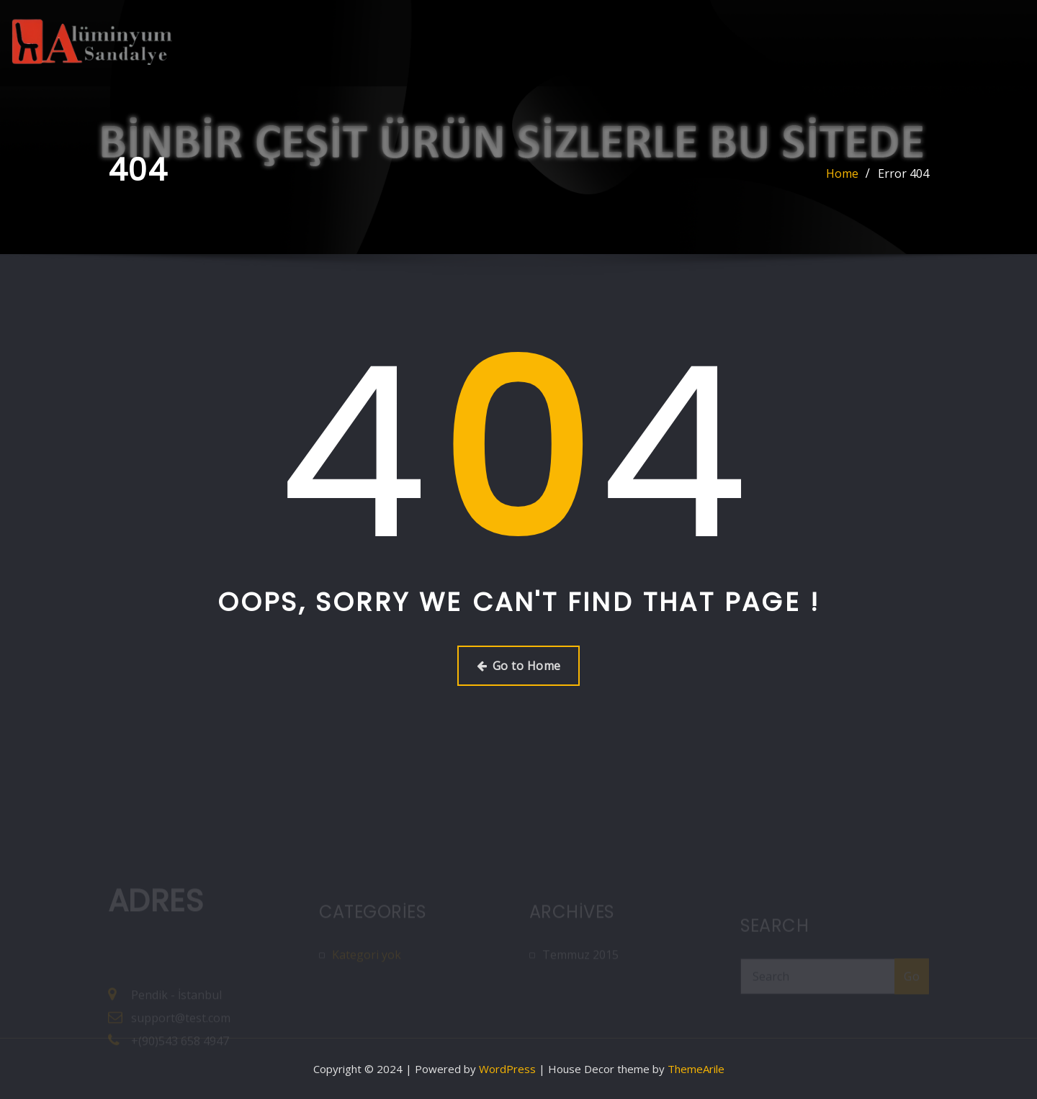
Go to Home (519, 666)
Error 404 (903, 173)
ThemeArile (696, 1069)
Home (842, 173)
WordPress (507, 1069)
